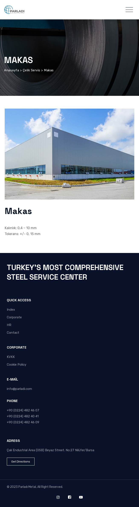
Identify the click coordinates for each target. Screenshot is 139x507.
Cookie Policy (16, 364)
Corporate (14, 317)
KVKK (11, 357)
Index (11, 310)
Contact (13, 333)
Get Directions (20, 461)
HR (9, 325)
